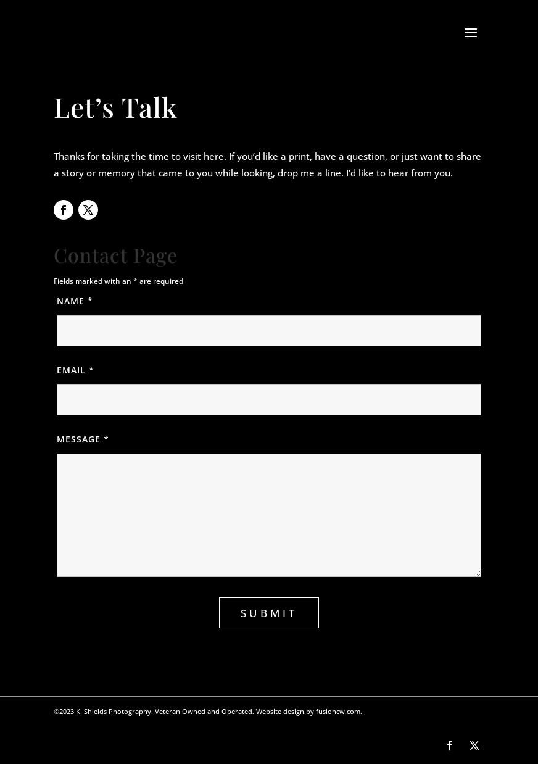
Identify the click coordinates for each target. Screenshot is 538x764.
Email (90, 370)
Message (98, 439)
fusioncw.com (338, 711)
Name (90, 301)
